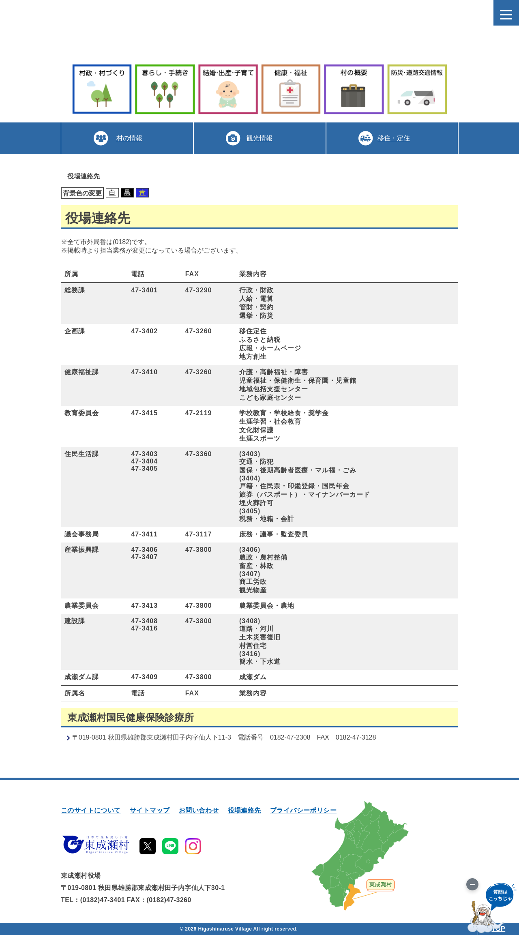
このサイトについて (91, 810)
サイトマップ (149, 810)
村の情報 (129, 138)
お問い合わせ (199, 810)
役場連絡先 (244, 810)
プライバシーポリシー (303, 810)
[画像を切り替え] (472, 884)
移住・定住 (393, 138)
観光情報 (259, 138)
